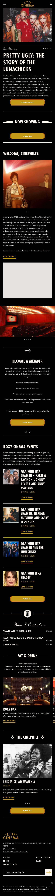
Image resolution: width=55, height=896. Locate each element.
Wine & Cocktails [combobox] (27, 624)
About (6, 857)
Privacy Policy (44, 857)
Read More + (9, 256)
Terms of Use (10, 865)
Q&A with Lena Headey (31, 575)
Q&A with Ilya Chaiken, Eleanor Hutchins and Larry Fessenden (35, 515)
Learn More (27, 102)
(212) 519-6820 (9, 849)
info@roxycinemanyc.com (15, 852)
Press (6, 861)
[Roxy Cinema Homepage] (27, 4)
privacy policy (23, 889)
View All (27, 136)
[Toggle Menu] (4, 4)
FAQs (38, 861)
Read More (8, 797)
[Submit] (48, 872)
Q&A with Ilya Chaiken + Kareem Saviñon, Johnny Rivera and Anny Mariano (33, 479)
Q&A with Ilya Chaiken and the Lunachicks (32, 547)
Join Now (27, 422)
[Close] (52, 883)
